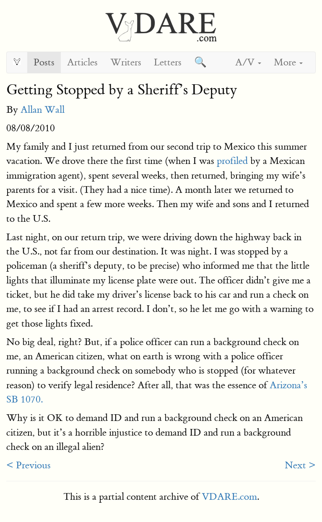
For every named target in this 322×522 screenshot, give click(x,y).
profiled (232, 161)
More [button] (288, 62)
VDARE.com (229, 497)
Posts (44, 62)
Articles (82, 62)
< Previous (28, 465)
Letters (168, 62)
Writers (125, 62)
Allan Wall (43, 110)
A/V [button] (248, 62)
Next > (300, 465)
